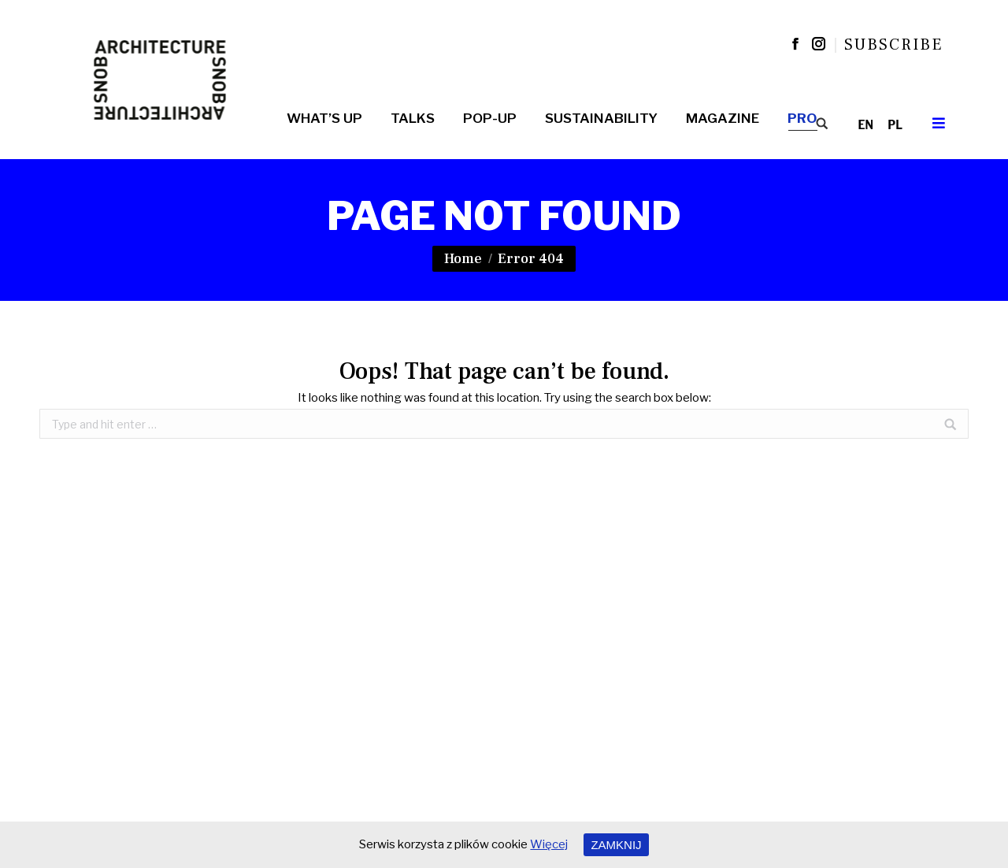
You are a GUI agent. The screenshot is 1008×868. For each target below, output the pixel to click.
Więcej (549, 844)
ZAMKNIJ (616, 844)
